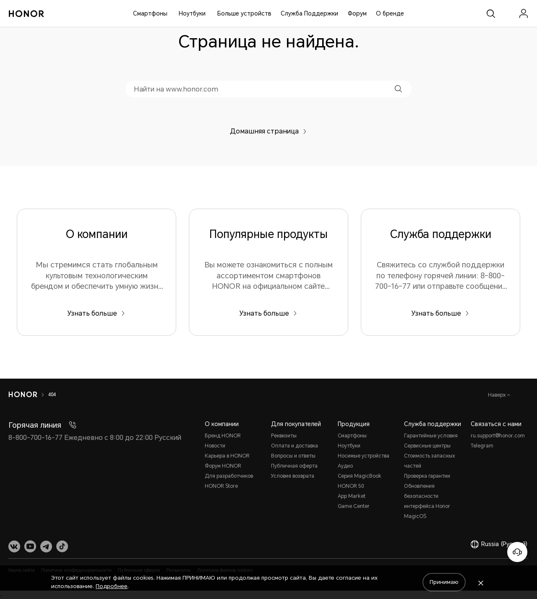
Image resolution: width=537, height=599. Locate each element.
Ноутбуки (192, 13)
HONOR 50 (351, 486)
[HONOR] (22, 394)
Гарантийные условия (431, 436)
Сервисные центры (427, 446)
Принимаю (444, 582)
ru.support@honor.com (498, 436)
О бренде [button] (390, 13)
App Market (351, 496)
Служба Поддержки (309, 13)
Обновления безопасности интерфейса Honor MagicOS (427, 501)
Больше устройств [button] (244, 13)
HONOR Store (221, 486)
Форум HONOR (223, 466)
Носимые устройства (363, 456)
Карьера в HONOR (227, 456)
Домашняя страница (268, 131)
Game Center (354, 506)
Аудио (345, 466)
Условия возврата (292, 476)
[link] (507, 13)
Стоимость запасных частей (429, 461)
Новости (215, 446)
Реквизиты (284, 436)
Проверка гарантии (427, 476)
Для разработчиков (229, 476)
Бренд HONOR (223, 436)
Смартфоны (150, 13)
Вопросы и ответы (293, 456)
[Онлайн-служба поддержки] (517, 552)
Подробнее (112, 586)
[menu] (524, 13)
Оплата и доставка (294, 446)
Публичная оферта (294, 466)
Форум (357, 13)
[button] (398, 88)
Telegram (482, 446)
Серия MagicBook (359, 476)
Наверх (497, 395)
